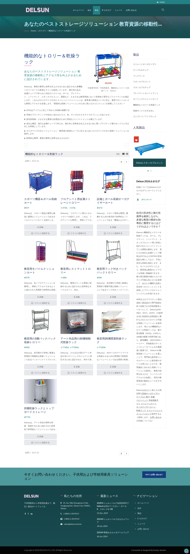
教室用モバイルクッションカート (39, 270)
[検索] (163, 9)
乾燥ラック (141, 410)
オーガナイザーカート (146, 407)
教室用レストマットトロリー (75, 270)
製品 (96, 10)
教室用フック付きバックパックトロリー (112, 270)
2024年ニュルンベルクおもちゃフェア (112, 520)
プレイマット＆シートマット (145, 93)
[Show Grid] (123, 153)
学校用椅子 (154, 400)
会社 (89, 10)
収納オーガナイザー (151, 394)
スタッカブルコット (142, 81)
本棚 (153, 397)
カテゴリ (43, 31)
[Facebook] (25, 513)
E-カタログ (106, 10)
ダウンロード (144, 199)
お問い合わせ (131, 10)
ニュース (118, 10)
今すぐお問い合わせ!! (154, 475)
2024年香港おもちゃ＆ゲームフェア (112, 532)
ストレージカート (149, 404)
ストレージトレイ (155, 410)
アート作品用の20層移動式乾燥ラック (76, 340)
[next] (127, 145)
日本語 (162, 2)
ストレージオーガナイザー (144, 64)
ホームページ (78, 10)
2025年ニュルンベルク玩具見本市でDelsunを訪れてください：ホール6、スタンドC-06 (113, 506)
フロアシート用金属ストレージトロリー (75, 201)
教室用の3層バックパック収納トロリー (40, 340)
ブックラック (139, 76)
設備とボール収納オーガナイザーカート (113, 201)
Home (33, 31)
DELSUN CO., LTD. (48, 550)
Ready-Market (161, 550)
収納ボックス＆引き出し (143, 111)
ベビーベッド (142, 400)
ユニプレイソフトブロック (144, 116)
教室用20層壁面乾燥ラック (113, 338)
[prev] (26, 145)
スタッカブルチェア (142, 87)
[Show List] (127, 153)
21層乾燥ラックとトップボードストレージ (39, 410)
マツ (138, 404)
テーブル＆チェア (141, 70)
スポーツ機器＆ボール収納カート (40, 201)
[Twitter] (28, 513)
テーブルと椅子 (143, 397)
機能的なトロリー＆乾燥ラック (62, 31)
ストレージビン (144, 414)
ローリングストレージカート (145, 99)
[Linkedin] (32, 513)
